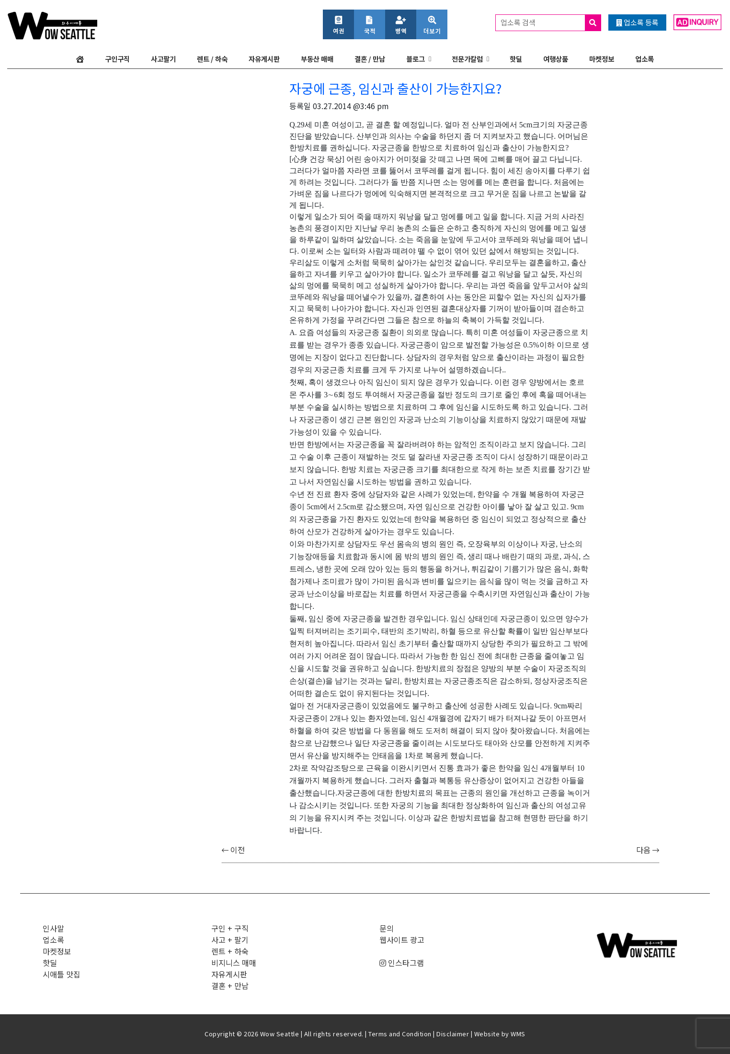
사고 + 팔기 (230, 939)
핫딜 (516, 59)
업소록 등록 (637, 22)
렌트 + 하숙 (230, 951)
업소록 (644, 59)
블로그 (415, 59)
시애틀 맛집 (61, 974)
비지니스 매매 (233, 962)
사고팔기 (163, 59)
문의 (386, 928)
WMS (518, 1033)
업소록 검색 (551, 23)
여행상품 (555, 59)
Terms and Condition (400, 1033)
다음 (647, 849)
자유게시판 (264, 59)
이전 (233, 849)
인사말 (53, 928)
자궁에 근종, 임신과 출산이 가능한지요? (395, 88)
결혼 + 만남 (230, 985)
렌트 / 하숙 (212, 59)
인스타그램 (401, 962)
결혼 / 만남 (369, 59)
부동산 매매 (317, 59)
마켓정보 (601, 59)
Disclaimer (452, 1033)
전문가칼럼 (467, 59)
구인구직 (117, 59)
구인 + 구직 (230, 928)
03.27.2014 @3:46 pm (351, 106)
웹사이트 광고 (401, 939)
